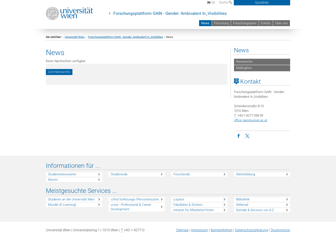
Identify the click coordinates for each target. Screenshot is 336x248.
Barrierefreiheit (221, 230)
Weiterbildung (245, 174)
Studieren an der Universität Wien (71, 199)
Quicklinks (262, 3)
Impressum (199, 230)
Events (266, 23)
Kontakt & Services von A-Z (255, 210)
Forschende (181, 174)
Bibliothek (242, 199)
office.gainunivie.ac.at (250, 120)
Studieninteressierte (62, 174)
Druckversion (280, 230)
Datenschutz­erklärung (251, 230)
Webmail (242, 205)
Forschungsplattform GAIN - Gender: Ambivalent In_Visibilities (170, 13)
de (211, 3)
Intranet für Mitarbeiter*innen (193, 210)
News (205, 23)
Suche (225, 2)
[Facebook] (238, 136)
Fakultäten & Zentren (187, 205)
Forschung (221, 23)
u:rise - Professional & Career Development (131, 207)
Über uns (281, 23)
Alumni (52, 180)
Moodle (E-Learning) (62, 205)
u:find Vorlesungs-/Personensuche (135, 199)
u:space (178, 199)
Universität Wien (75, 37)
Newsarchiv (244, 61)
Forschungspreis (244, 23)
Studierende (119, 174)
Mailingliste (244, 68)
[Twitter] (247, 136)
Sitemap (182, 230)
